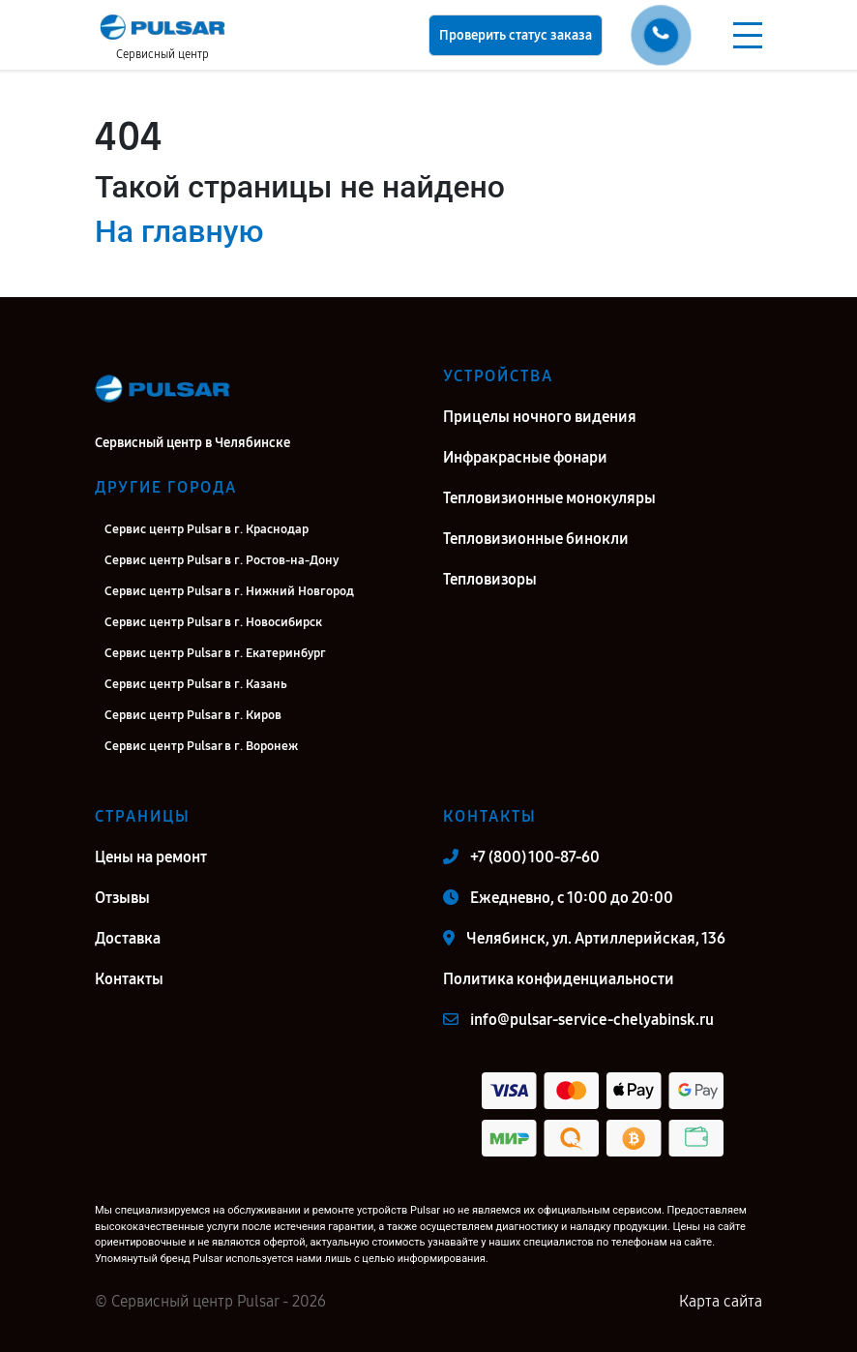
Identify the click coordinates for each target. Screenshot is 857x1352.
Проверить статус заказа (515, 35)
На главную (179, 231)
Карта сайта (720, 1301)
